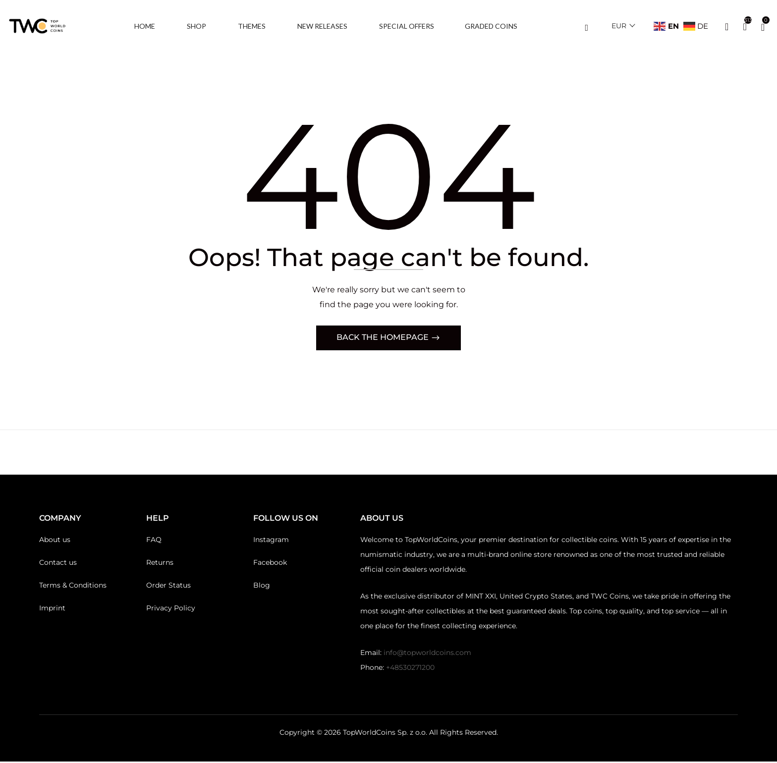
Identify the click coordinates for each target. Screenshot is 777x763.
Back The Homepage (383, 338)
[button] (763, 26)
